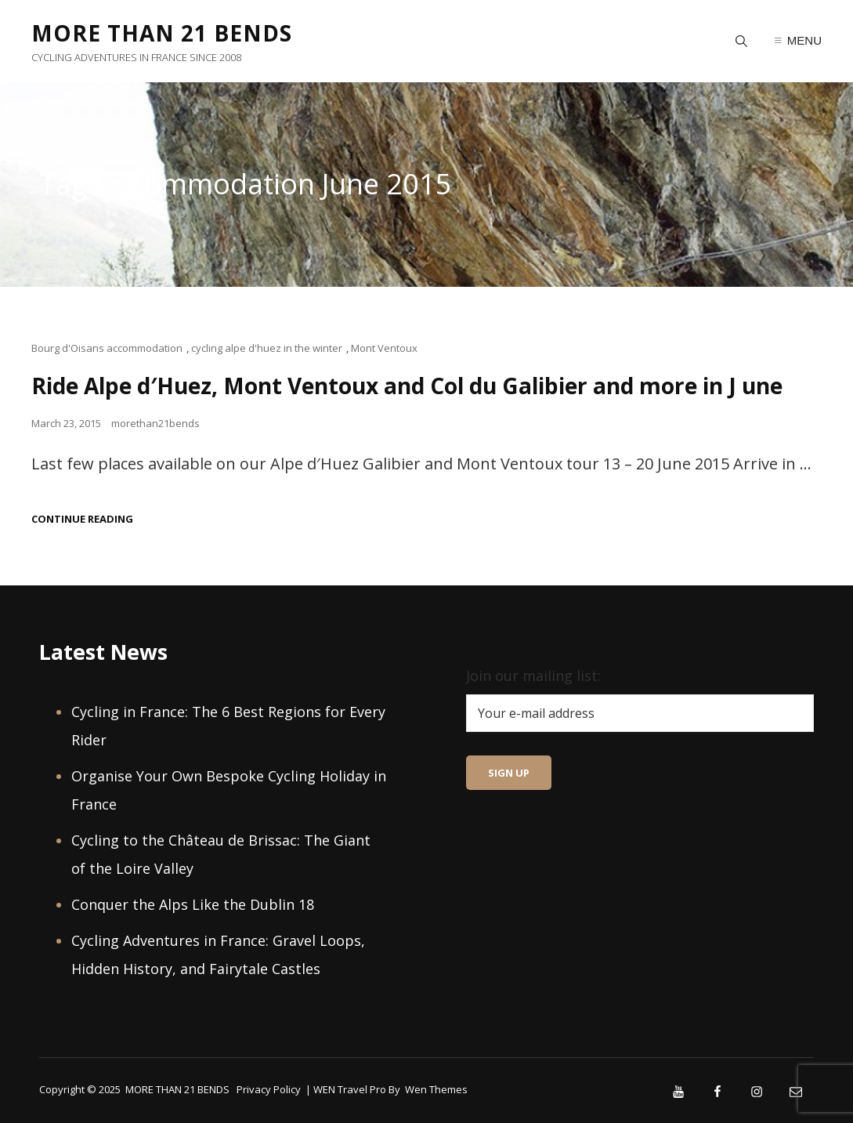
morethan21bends (155, 423)
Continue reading (82, 519)
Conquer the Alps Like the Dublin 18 (192, 904)
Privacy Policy (269, 1089)
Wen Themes (436, 1089)
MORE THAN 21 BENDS (161, 33)
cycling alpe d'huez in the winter (266, 348)
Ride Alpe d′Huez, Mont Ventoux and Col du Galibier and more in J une (407, 385)
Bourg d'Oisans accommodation (107, 348)
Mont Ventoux (384, 348)
